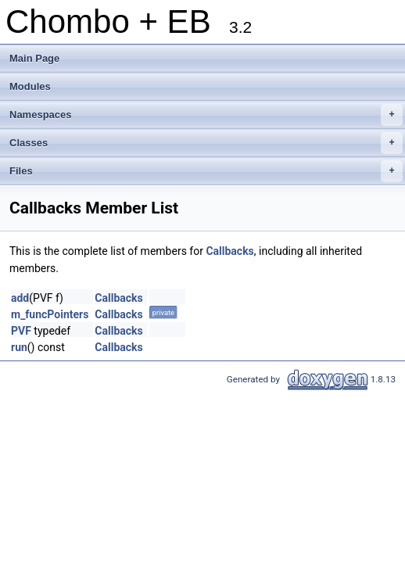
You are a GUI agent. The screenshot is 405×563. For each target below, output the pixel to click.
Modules (30, 86)
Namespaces (206, 115)
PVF (21, 331)
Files (206, 171)
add (20, 298)
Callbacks (229, 251)
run (19, 347)
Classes (206, 143)
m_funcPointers (49, 314)
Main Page (34, 58)
